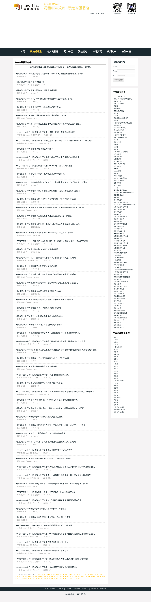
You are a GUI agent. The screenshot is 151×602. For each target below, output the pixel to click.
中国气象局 (117, 267)
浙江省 (116, 361)
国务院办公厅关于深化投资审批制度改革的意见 (37, 90)
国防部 (116, 116)
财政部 (116, 149)
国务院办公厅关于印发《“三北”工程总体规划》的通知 (39, 325)
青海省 (116, 405)
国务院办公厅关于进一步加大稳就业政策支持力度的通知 (40, 417)
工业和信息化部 (119, 130)
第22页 (51, 576)
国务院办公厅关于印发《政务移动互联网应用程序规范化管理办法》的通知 (48, 191)
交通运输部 (117, 166)
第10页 (76, 574)
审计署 (116, 188)
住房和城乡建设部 (119, 164)
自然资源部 (117, 154)
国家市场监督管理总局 (121, 202)
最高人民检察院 (119, 103)
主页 (46, 589)
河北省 (116, 342)
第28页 (83, 576)
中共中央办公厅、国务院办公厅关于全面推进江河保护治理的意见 (44, 450)
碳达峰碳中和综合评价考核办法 (30, 82)
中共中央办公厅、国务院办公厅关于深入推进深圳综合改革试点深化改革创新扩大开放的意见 (56, 467)
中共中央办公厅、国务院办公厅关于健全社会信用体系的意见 (42, 550)
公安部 (116, 140)
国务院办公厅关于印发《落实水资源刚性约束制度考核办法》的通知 (45, 233)
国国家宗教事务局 (119, 231)
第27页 (77, 576)
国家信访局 (117, 279)
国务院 (116, 106)
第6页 (57, 574)
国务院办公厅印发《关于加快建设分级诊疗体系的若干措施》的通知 (45, 99)
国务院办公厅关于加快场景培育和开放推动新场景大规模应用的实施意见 (47, 283)
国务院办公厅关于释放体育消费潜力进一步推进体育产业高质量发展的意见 (48, 333)
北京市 (116, 337)
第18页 (30, 576)
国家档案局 (117, 322)
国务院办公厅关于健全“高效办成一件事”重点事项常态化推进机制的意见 (47, 400)
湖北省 (116, 376)
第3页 (44, 574)
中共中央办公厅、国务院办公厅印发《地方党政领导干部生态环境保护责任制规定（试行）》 (56, 392)
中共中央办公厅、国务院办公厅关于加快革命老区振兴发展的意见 (44, 166)
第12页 (86, 574)
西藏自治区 (117, 397)
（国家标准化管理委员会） (122, 207)
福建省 (116, 366)
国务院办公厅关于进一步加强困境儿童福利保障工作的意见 (41, 509)
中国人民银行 (118, 185)
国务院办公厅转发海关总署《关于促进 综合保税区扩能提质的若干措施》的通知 (50, 74)
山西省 (116, 344)
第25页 (67, 576)
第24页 (61, 576)
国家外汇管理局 (119, 315)
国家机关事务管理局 (120, 224)
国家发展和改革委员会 (121, 118)
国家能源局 (117, 284)
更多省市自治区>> (120, 412)
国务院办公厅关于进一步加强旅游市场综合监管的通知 (40, 316)
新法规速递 (36, 51)
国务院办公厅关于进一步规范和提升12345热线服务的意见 (41, 433)
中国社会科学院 (119, 257)
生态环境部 (117, 159)
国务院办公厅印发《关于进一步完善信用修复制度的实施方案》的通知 (46, 442)
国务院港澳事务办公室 (121, 236)
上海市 (116, 356)
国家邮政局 (117, 306)
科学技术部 (117, 125)
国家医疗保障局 (119, 219)
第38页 (46, 578)
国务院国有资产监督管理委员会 (124, 192)
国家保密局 (117, 325)
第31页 (98, 576)
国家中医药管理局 (119, 310)
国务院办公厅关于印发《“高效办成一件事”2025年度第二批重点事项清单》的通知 (51, 408)
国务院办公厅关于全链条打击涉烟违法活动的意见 (38, 249)
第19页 (35, 576)
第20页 (40, 576)
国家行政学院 (118, 274)
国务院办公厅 (118, 108)
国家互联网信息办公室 (121, 245)
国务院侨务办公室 (119, 241)
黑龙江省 (116, 354)
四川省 (116, 390)
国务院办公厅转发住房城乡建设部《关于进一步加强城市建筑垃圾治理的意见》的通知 (53, 484)
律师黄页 (97, 51)
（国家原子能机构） (120, 135)
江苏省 (116, 359)
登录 (92, 13)
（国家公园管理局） (120, 298)
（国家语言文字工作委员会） (123, 123)
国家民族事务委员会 (120, 137)
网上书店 (68, 51)
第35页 (30, 578)
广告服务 (68, 589)
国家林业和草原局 (119, 296)
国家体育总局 (118, 212)
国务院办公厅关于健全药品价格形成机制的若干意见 (39, 107)
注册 (97, 13)
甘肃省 (116, 402)
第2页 (39, 574)
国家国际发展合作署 (120, 217)
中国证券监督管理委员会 (122, 272)
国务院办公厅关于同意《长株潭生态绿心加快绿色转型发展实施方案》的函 (48, 224)
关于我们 (53, 589)
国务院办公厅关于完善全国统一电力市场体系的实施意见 (40, 174)
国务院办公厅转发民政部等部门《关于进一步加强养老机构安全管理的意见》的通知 (52, 182)
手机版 (61, 589)
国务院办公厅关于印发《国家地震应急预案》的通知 (39, 291)
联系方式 (103, 589)
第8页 (66, 574)
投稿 (102, 13)
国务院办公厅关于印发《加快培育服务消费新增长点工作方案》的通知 (46, 199)
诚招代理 (77, 589)
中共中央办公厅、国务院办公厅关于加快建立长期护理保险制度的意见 (46, 132)
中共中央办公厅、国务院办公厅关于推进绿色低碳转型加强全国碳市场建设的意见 (51, 341)
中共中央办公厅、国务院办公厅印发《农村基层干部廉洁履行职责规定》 (47, 567)
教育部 (116, 120)
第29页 (88, 576)
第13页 (92, 574)
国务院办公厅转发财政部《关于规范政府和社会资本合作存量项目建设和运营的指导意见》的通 (57, 350)
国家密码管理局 (119, 327)
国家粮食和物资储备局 (121, 281)
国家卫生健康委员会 (120, 178)
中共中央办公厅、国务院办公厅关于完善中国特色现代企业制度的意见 (46, 492)
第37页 (40, 578)
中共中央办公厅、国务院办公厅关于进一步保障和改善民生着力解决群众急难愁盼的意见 (54, 475)
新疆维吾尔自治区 (119, 409)
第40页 (56, 578)
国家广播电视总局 (119, 209)
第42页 (67, 578)
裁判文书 (111, 51)
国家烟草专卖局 (119, 289)
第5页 (53, 574)
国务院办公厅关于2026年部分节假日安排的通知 (37, 266)
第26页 (72, 576)
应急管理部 (117, 183)
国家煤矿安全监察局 (120, 313)
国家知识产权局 (119, 320)
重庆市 (116, 388)
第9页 (71, 574)
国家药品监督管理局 (120, 318)
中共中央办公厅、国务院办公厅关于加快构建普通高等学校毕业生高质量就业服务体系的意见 (56, 534)
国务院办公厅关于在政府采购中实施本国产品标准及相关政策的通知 (45, 299)
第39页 (51, 578)
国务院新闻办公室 (119, 248)
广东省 (116, 383)
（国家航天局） (119, 132)
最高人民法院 (118, 101)
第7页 (62, 574)
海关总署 (116, 197)
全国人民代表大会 (119, 96)
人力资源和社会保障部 (121, 152)
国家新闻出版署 (119, 226)
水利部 (116, 168)
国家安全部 (117, 142)
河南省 (116, 373)
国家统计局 (117, 214)
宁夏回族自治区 (119, 407)
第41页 (61, 578)
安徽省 (116, 364)
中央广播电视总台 (119, 265)
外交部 (116, 113)
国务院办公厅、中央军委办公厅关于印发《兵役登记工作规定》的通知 (46, 258)
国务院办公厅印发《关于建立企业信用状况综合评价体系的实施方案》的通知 (49, 124)
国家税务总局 (118, 200)
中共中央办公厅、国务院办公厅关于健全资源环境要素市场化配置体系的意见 (49, 500)
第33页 (19, 578)
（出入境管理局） (119, 294)
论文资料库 (52, 51)
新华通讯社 (117, 250)
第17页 (24, 576)
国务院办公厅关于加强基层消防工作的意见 (35, 149)
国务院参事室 (118, 221)
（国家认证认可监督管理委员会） (125, 205)
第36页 (35, 578)
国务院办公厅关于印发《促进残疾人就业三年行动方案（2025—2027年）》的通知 (51, 425)
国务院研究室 (118, 238)
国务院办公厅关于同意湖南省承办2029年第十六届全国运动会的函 (44, 458)
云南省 (116, 395)
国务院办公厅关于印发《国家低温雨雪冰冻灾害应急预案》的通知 (44, 216)
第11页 (81, 574)
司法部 (116, 147)
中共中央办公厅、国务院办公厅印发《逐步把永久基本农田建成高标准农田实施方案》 (53, 559)
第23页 (56, 576)
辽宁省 (116, 349)
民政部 (116, 144)
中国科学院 (117, 255)
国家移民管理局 (119, 291)
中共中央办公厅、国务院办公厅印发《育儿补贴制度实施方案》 (43, 375)
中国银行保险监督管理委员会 (123, 269)
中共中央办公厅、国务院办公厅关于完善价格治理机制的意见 (42, 542)
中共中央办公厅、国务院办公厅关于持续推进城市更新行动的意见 (44, 525)
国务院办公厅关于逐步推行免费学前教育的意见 (37, 366)
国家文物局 (117, 308)
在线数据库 (94, 589)
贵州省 (116, 393)
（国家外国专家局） (120, 128)
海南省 (116, 385)
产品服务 (85, 589)
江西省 (116, 369)
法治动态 (82, 51)
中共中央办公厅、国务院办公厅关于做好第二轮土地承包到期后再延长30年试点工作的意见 (55, 141)
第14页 (97, 574)
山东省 (116, 371)
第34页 (24, 578)
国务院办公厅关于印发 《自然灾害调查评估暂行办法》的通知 (43, 358)
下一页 (77, 578)
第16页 (19, 576)
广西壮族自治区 (119, 381)
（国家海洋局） (119, 156)
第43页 (72, 578)
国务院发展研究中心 (120, 262)
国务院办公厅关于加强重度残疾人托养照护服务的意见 (40, 383)
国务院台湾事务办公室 (121, 243)
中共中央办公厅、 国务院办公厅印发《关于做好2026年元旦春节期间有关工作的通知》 (53, 241)
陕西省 (116, 400)
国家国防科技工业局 (120, 286)
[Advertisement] (75, 30)
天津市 (116, 340)
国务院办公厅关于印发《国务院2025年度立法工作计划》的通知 (43, 517)
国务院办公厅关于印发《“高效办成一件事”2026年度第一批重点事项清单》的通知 (51, 207)
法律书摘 (126, 51)
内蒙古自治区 (118, 347)
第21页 (46, 576)
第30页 (93, 576)
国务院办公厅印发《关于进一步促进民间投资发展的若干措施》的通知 (46, 274)
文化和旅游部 (118, 176)
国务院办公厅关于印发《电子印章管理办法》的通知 (39, 308)
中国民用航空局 (119, 303)
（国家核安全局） (119, 161)
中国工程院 (117, 260)
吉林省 (116, 352)
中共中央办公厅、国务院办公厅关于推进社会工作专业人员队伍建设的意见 (48, 157)
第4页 (48, 574)
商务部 (116, 173)
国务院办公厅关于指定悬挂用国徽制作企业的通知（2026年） (42, 115)
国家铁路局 (117, 301)
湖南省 (116, 378)
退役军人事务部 (119, 180)
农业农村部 (117, 171)
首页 (22, 51)
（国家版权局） (119, 229)
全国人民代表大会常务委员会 (123, 99)
